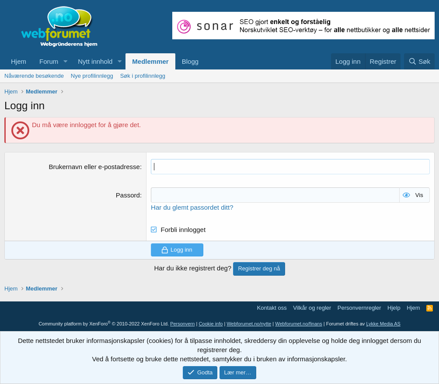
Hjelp (394, 307)
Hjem (18, 61)
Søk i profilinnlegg (142, 76)
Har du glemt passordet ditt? (192, 207)
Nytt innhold (95, 61)
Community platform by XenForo (103, 323)
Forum (48, 61)
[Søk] (419, 61)
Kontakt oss (272, 307)
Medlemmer (150, 61)
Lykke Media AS (383, 323)
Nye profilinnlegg (92, 76)
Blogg (190, 61)
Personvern (182, 323)
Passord (128, 195)
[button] (65, 61)
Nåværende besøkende (34, 76)
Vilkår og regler (312, 307)
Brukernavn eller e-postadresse (94, 166)
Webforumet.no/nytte (248, 323)
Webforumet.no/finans (298, 323)
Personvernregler (359, 307)
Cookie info (211, 323)
